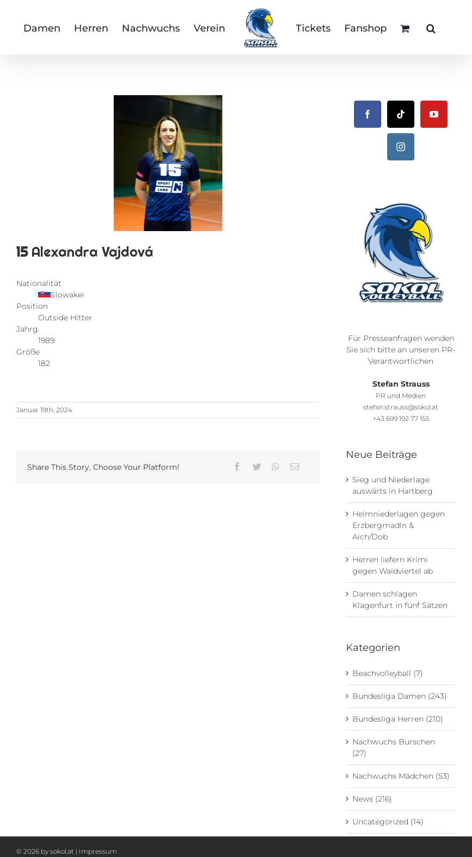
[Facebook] (367, 114)
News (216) (372, 799)
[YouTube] (434, 114)
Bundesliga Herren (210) (397, 719)
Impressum (98, 851)
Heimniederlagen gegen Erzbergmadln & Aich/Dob (398, 525)
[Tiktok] (400, 114)
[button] (431, 27)
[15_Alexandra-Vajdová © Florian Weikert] (168, 163)
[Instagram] (400, 146)
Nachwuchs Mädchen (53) (401, 776)
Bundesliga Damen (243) (399, 696)
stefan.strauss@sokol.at (400, 407)
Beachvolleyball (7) (387, 673)
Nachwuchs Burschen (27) (393, 747)
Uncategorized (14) (388, 822)
